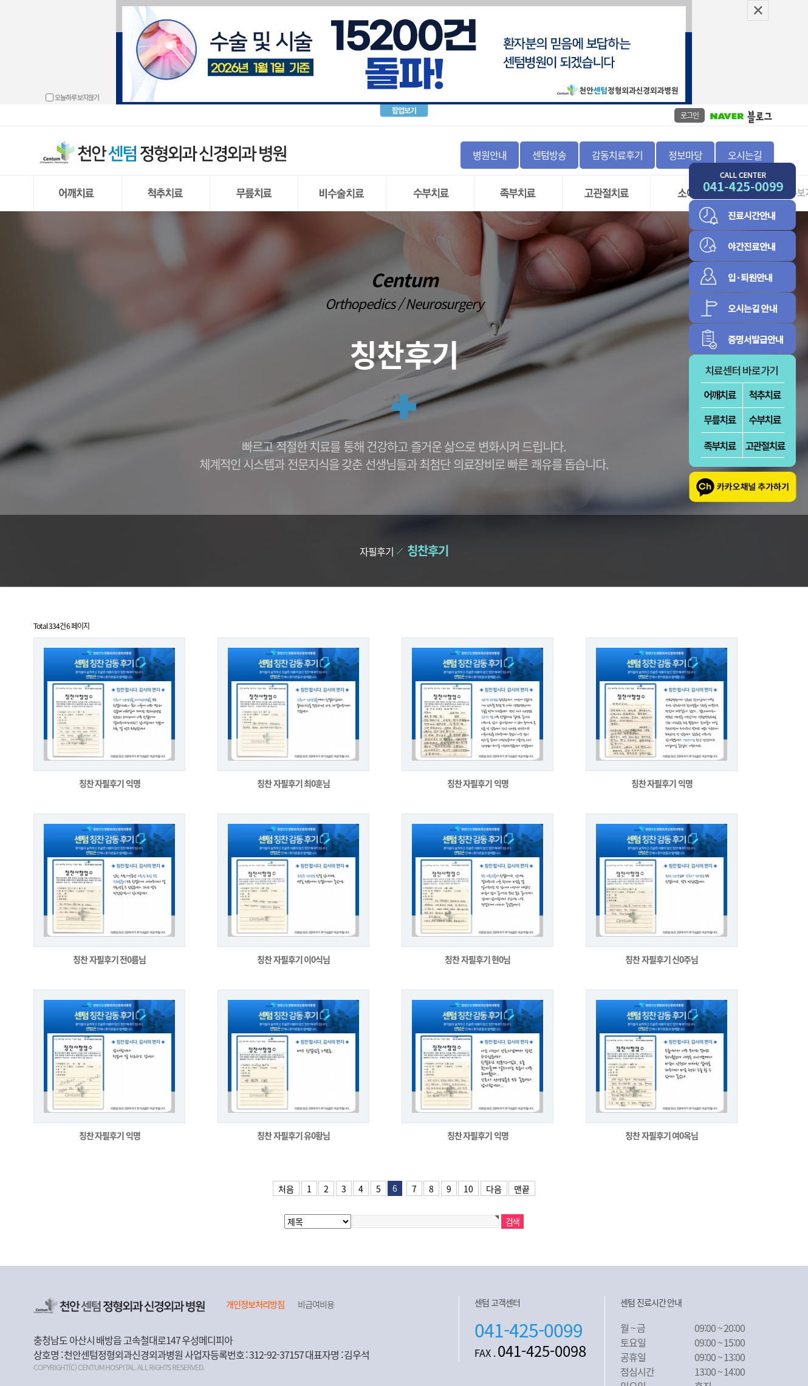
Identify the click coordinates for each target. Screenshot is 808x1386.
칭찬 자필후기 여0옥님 (661, 1124)
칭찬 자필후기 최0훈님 (293, 772)
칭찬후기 (427, 539)
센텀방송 (549, 144)
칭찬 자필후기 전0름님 (109, 948)
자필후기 (377, 540)
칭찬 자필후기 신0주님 (661, 948)
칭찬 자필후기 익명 (109, 772)
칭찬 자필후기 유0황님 (293, 1124)
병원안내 (490, 144)
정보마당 (685, 144)
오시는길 (745, 144)
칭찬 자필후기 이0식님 (293, 948)
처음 (286, 1178)
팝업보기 (404, 99)
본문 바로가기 (0, 0)
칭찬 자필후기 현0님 (477, 948)
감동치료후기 (617, 144)
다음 (494, 1178)
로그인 (689, 104)
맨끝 (522, 1178)
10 (468, 1178)
